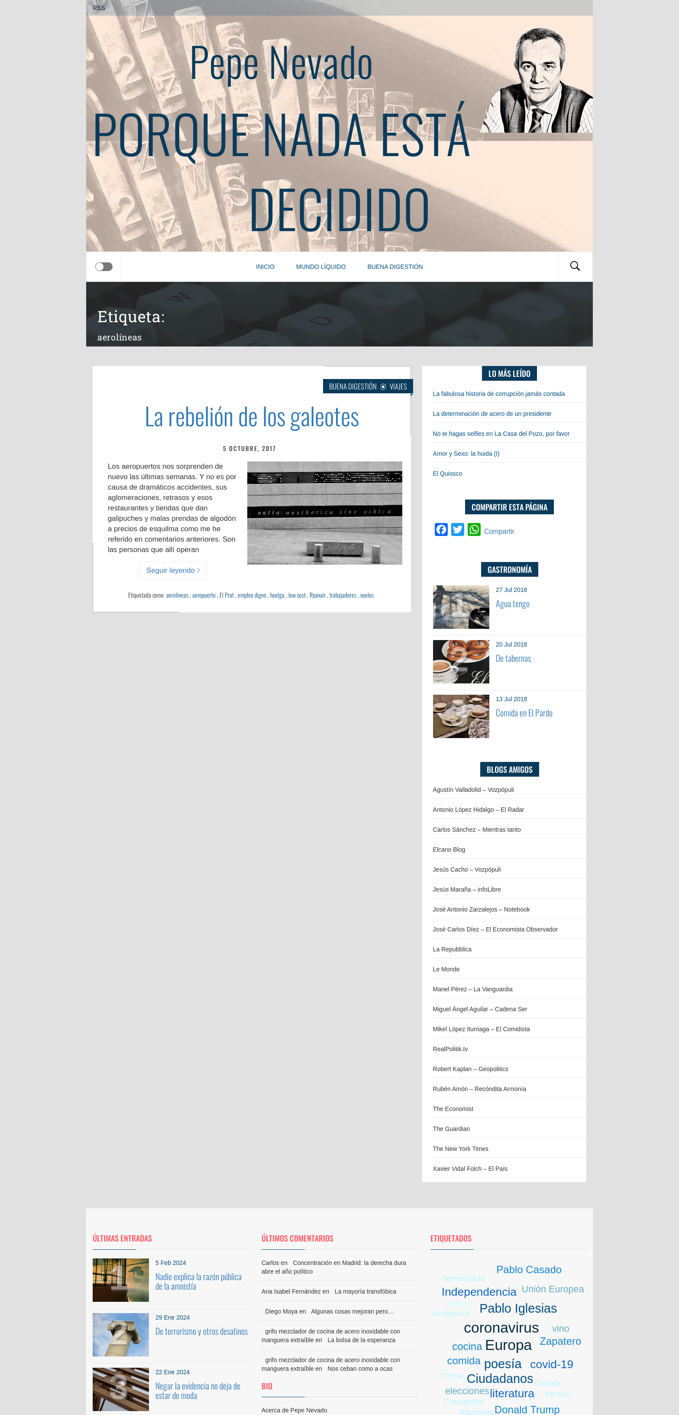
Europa (508, 1345)
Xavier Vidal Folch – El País (470, 1168)
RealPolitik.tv (450, 1049)
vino (560, 1328)
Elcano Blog (449, 849)
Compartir (499, 531)
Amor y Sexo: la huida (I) (466, 453)
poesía (502, 1364)
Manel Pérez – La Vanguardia (473, 989)
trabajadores (343, 594)
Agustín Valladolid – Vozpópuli (473, 789)
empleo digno (252, 594)
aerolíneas (177, 594)
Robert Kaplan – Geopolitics (470, 1068)
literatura (512, 1393)
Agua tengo (513, 603)
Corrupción (463, 1401)
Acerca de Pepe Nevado (294, 1410)
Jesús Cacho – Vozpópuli (467, 869)
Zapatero (560, 1341)
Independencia (479, 1291)
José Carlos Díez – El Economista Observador (495, 929)
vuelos (367, 594)
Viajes (398, 386)
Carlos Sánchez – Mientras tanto (477, 829)
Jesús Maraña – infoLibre (467, 889)
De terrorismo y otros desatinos (201, 1330)
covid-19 (551, 1364)
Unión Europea (553, 1289)
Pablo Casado (529, 1269)
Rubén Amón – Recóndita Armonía (480, 1088)
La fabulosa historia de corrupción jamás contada (499, 393)
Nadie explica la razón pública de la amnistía (198, 1281)
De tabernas (513, 657)
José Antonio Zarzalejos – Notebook (481, 909)
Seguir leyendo (173, 570)
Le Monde (446, 969)
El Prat (227, 594)
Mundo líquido (321, 266)
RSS (99, 7)
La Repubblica (452, 949)
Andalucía (451, 1313)
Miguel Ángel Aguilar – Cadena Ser (480, 1009)
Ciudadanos (500, 1379)
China (451, 1375)
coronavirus (501, 1328)
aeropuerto (204, 594)
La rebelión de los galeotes (252, 415)
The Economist (453, 1108)
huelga (277, 594)
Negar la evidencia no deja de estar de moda (197, 1390)
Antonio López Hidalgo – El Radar (478, 809)
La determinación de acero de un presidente (492, 413)
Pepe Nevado (281, 60)
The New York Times (460, 1148)
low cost (297, 594)
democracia (463, 1278)
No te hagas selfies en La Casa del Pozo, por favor (501, 433)
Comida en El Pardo (524, 712)
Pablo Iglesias (518, 1308)
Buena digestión (395, 266)
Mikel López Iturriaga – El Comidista (481, 1029)
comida (463, 1360)
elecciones (467, 1391)
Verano (558, 1394)
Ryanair (318, 594)
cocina (467, 1346)
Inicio (265, 266)
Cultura (547, 1383)
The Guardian (451, 1128)
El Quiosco (447, 473)
